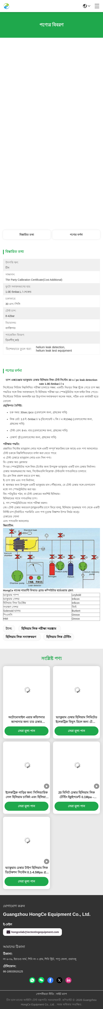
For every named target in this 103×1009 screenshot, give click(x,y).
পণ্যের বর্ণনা (76, 234)
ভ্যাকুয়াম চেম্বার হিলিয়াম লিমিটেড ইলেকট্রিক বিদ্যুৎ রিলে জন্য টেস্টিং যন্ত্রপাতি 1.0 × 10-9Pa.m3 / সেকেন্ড (76, 720)
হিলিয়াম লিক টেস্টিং (58, 637)
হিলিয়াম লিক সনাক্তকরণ (21, 637)
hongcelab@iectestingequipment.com (32, 932)
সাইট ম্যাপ (61, 993)
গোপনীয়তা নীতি (45, 993)
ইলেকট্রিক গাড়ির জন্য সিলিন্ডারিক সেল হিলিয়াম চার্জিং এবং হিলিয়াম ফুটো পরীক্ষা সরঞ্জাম (26, 795)
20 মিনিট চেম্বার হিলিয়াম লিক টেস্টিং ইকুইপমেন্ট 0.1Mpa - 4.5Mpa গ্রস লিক (76, 795)
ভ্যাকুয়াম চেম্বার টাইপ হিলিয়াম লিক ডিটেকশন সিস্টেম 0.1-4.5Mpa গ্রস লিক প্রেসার (26, 870)
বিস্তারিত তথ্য (26, 234)
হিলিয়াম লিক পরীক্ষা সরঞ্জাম (38, 628)
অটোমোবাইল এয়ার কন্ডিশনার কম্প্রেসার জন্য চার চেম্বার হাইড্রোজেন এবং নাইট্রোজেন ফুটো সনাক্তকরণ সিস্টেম (26, 720)
